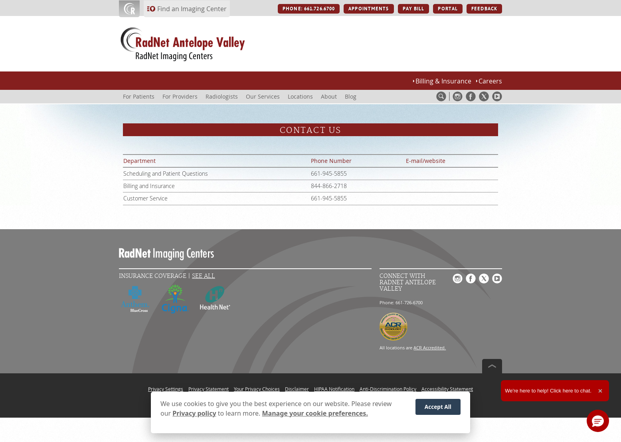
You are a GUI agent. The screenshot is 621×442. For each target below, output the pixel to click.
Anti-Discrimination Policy (388, 389)
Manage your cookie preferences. (315, 413)
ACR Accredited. (429, 348)
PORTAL (448, 9)
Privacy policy (194, 413)
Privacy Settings (165, 389)
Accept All (438, 407)
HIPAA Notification (334, 389)
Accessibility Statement (447, 389)
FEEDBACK (484, 9)
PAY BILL (414, 9)
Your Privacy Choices (257, 389)
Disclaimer (297, 389)
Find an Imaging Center (192, 8)
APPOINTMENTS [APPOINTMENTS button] (368, 9)
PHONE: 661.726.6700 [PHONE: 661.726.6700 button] (309, 9)
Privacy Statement (208, 389)
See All (203, 276)
